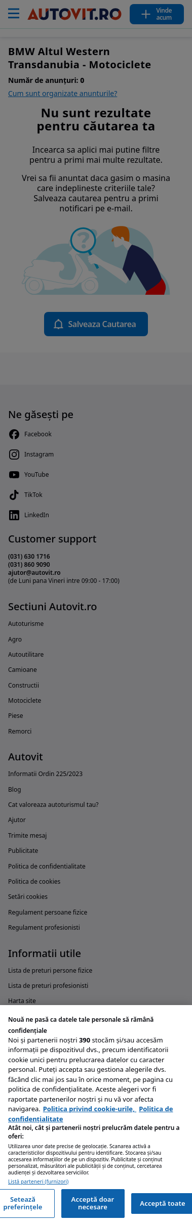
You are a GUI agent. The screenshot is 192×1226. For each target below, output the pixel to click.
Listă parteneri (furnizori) (38, 1181)
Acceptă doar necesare (92, 1203)
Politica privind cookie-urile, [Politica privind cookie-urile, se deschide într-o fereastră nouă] (89, 1108)
